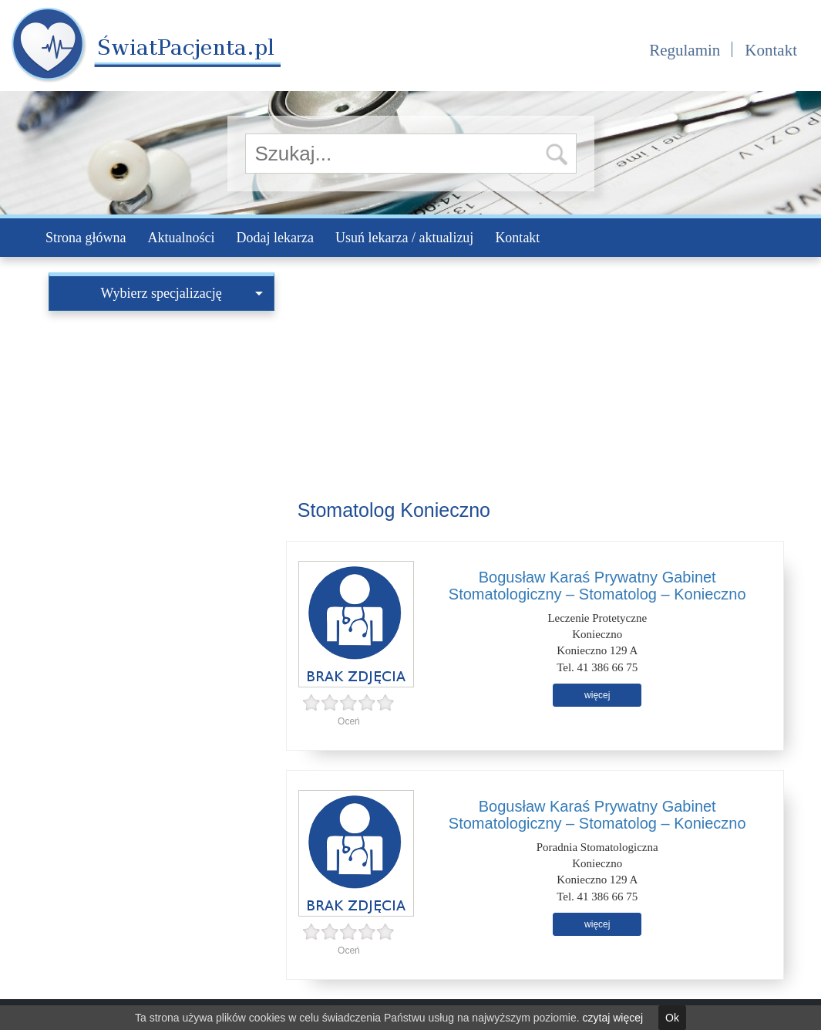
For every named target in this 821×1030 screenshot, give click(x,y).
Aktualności (180, 237)
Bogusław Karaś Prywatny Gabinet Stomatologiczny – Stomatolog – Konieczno (597, 586)
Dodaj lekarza (274, 237)
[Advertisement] (161, 415)
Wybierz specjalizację (182, 293)
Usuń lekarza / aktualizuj (404, 237)
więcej (597, 695)
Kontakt (771, 50)
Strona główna (85, 237)
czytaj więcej (613, 1017)
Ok (672, 1017)
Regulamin (684, 50)
